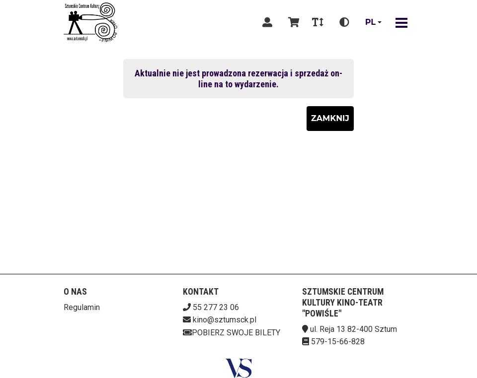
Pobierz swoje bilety (231, 332)
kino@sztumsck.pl (224, 319)
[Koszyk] (292, 22)
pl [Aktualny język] (370, 22)
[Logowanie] (267, 22)
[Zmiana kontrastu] (344, 22)
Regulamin (82, 307)
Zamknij (330, 118)
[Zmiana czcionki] (317, 22)
